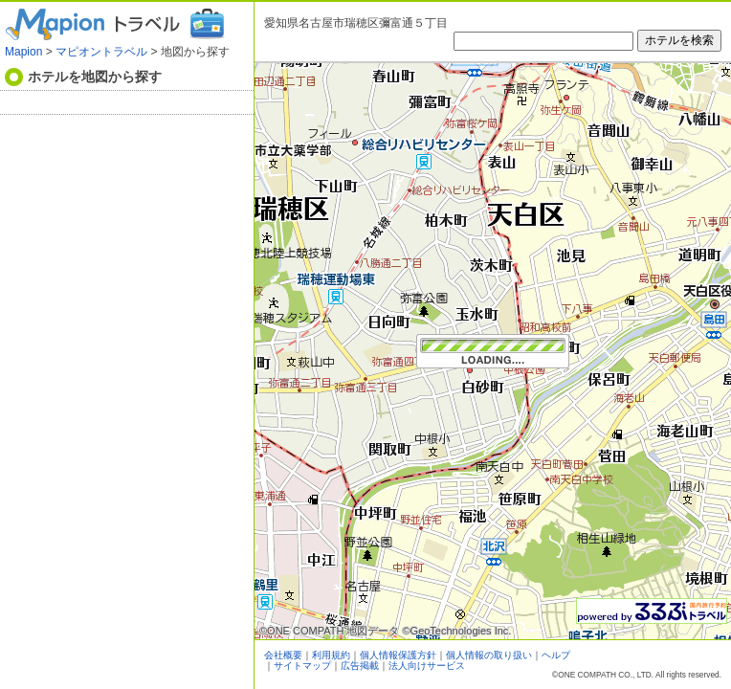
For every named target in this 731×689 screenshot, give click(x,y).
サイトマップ (302, 665)
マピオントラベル (101, 51)
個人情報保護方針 (398, 655)
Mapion (23, 51)
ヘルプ (556, 655)
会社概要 (283, 655)
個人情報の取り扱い (489, 655)
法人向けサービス (426, 665)
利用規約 (331, 655)
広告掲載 (360, 665)
